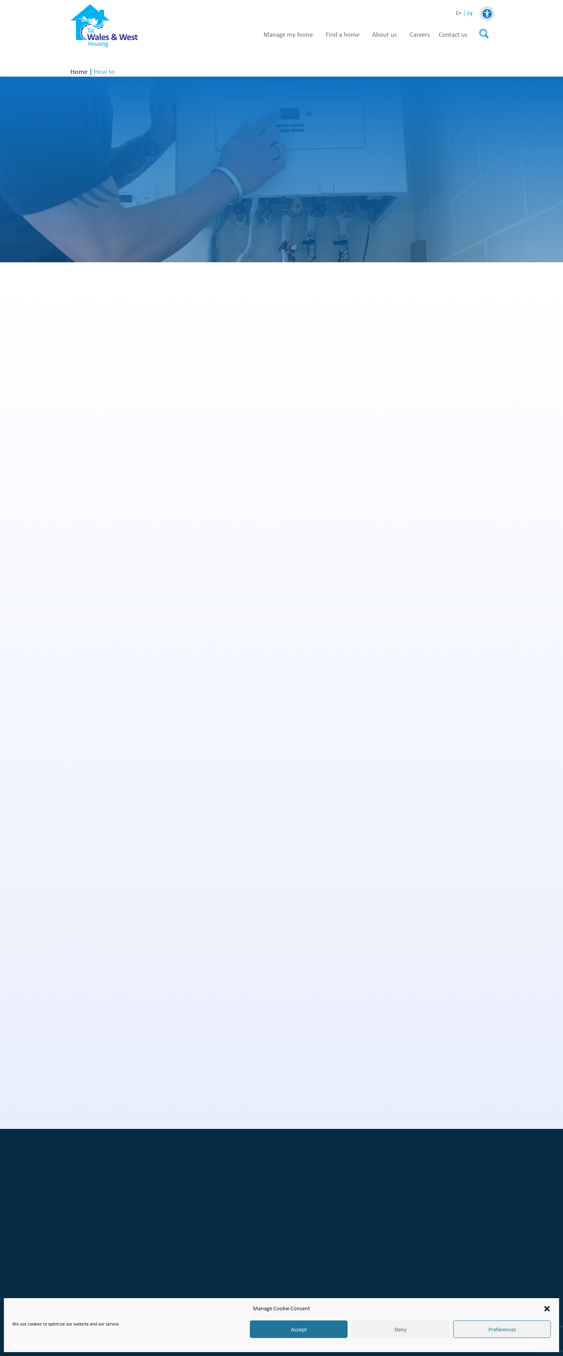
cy (470, 13)
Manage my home (288, 34)
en (458, 13)
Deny (400, 1329)
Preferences (502, 1329)
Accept (299, 1329)
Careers (420, 34)
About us (384, 34)
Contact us (453, 34)
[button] (547, 1309)
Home (79, 71)
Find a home (342, 34)
